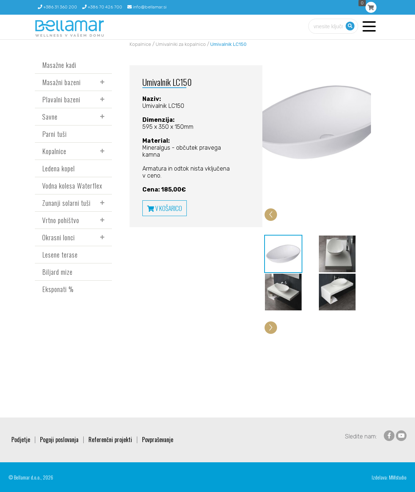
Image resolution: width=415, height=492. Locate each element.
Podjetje (20, 439)
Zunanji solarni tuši (66, 203)
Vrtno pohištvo (60, 220)
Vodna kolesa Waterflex (72, 185)
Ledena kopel (58, 168)
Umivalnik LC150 (228, 44)
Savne (50, 116)
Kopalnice (54, 151)
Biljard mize (57, 272)
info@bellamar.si (147, 7)
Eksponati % (58, 289)
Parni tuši (54, 134)
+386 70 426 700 (102, 7)
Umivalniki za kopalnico (181, 44)
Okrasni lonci (58, 237)
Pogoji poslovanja (59, 439)
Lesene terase (60, 254)
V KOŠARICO (164, 208)
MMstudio (398, 477)
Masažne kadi (59, 65)
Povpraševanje (157, 439)
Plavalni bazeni (61, 99)
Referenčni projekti (110, 439)
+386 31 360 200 (57, 7)
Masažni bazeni (61, 82)
